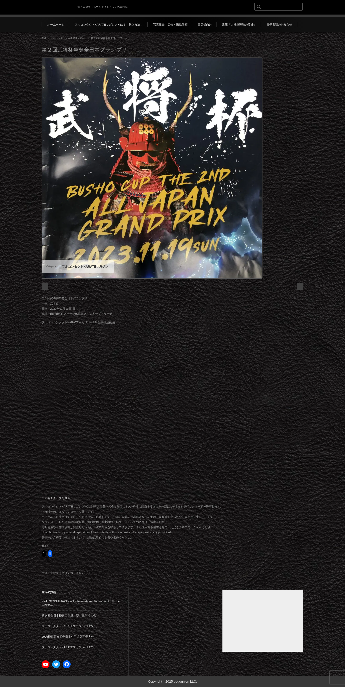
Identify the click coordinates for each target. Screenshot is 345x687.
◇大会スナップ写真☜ (56, 498)
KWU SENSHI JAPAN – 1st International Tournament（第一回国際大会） (81, 603)
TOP (44, 38)
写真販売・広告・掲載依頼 (170, 24)
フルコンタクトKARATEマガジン (69, 38)
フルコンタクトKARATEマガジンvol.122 (68, 626)
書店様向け (205, 24)
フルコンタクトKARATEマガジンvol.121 (68, 647)
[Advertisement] (262, 621)
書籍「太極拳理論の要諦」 (239, 24)
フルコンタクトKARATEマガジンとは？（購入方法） (109, 24)
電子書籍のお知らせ (279, 24)
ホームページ (55, 24)
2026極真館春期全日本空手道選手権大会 (68, 636)
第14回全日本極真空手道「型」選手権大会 (69, 615)
